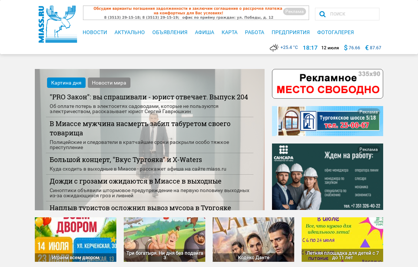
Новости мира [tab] (109, 83)
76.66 (354, 47)
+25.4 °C (284, 47)
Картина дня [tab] (66, 83)
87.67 (375, 47)
